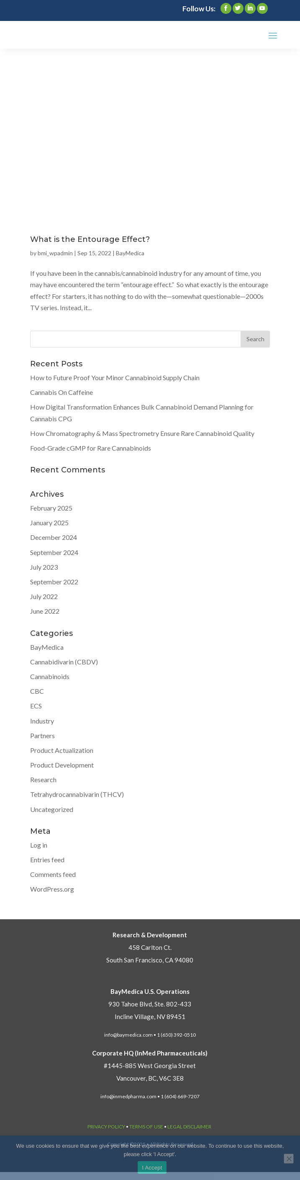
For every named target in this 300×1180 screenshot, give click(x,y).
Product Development (62, 765)
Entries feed (47, 860)
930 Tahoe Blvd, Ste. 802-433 (149, 1004)
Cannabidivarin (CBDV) (64, 662)
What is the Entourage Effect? (90, 239)
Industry (42, 721)
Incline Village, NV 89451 (150, 1016)
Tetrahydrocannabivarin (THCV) (77, 794)
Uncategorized (51, 809)
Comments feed (53, 874)
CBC (37, 691)
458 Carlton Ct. (150, 947)
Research (43, 779)
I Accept (152, 1167)
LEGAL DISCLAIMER (189, 1126)
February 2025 (51, 508)
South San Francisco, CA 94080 (149, 960)
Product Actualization (61, 750)
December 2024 (53, 537)
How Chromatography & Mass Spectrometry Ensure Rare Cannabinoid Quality (142, 433)
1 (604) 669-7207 (180, 1096)
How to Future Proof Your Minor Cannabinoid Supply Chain (115, 377)
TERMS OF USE (146, 1126)
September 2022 (54, 582)
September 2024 (54, 552)
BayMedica (130, 253)
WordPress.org (52, 889)
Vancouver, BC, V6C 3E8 (150, 1078)
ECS (36, 706)
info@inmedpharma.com (128, 1096)
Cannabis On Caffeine (61, 392)
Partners (42, 735)
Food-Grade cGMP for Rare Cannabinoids (90, 448)
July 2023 (44, 567)
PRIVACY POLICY (106, 1126)
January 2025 (49, 522)
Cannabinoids (49, 676)
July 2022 (44, 596)
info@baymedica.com (128, 1035)
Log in (38, 845)
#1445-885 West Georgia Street (150, 1065)
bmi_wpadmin (55, 253)
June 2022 (44, 611)
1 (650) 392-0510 (176, 1035)
